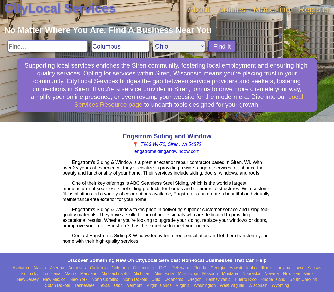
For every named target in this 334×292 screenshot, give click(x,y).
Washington (205, 285)
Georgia (217, 268)
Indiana (283, 268)
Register (314, 9)
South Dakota (57, 285)
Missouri (210, 273)
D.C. (163, 268)
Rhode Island (273, 279)
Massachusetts (115, 273)
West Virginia (232, 285)
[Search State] (179, 46)
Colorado (120, 268)
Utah (118, 285)
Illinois (266, 268)
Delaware (180, 268)
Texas (104, 285)
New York (78, 279)
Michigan (142, 273)
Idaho (251, 268)
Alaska (39, 268)
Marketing (272, 9)
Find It (222, 46)
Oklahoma (173, 279)
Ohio (155, 279)
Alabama (21, 268)
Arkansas (77, 268)
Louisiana (52, 273)
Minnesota (164, 273)
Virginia (183, 285)
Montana (230, 273)
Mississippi (188, 273)
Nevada (271, 273)
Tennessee (84, 285)
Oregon (194, 279)
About (199, 9)
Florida (199, 268)
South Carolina (303, 279)
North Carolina (105, 279)
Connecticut (144, 268)
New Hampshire (298, 273)
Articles (231, 9)
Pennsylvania (218, 279)
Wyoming (280, 285)
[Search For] (47, 46)
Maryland (88, 273)
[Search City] (120, 46)
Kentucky (30, 273)
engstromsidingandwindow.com (167, 151)
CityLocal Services (60, 8)
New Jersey (28, 279)
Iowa (298, 268)
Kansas (314, 268)
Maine (70, 273)
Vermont (134, 285)
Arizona (57, 268)
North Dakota (135, 279)
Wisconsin (257, 285)
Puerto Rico (246, 279)
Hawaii (235, 268)
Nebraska (251, 273)
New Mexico (54, 279)
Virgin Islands (159, 285)
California (99, 268)
